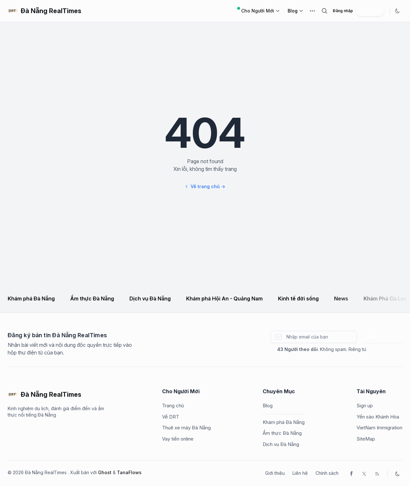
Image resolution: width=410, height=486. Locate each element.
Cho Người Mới (258, 10)
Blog (293, 10)
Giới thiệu (275, 473)
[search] (324, 11)
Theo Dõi (370, 10)
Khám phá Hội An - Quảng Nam (224, 298)
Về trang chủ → (205, 186)
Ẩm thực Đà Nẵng (92, 298)
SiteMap (366, 439)
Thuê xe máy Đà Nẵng (186, 428)
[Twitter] (364, 473)
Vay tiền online (177, 439)
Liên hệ (300, 473)
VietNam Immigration (379, 428)
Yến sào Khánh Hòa (378, 417)
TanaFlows (129, 472)
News (341, 298)
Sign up (365, 405)
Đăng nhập (343, 10)
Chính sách (327, 473)
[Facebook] (351, 473)
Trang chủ (173, 405)
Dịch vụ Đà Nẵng (150, 298)
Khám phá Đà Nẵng (31, 298)
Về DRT (170, 417)
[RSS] (377, 473)
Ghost (104, 472)
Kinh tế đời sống (298, 298)
